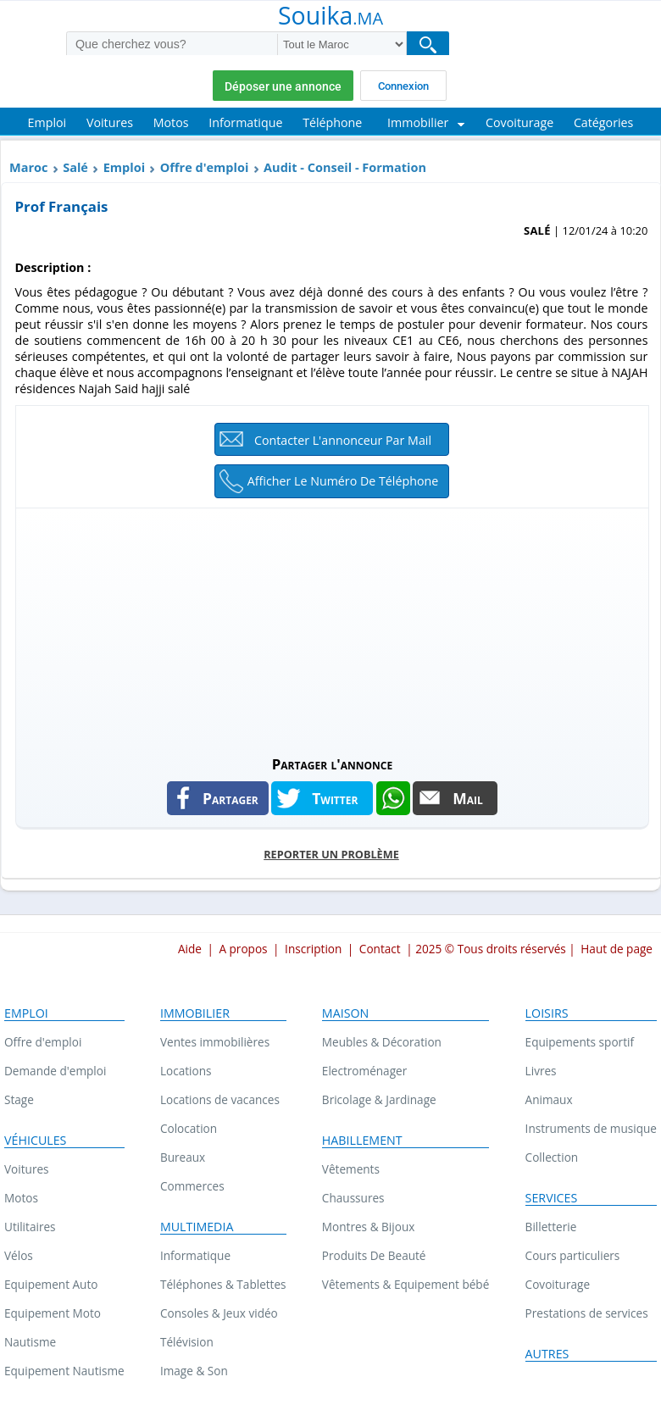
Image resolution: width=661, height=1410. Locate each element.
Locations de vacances (220, 1099)
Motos (21, 1198)
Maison (345, 1013)
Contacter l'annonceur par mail (342, 440)
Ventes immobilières (214, 1042)
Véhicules (35, 1140)
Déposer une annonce (283, 86)
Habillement (362, 1140)
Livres (541, 1071)
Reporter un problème (331, 854)
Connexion (403, 86)
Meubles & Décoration (382, 1042)
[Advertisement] (332, 627)
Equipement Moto (52, 1313)
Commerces (192, 1186)
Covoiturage (557, 1284)
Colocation (188, 1128)
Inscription (313, 949)
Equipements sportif (579, 1042)
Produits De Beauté (374, 1255)
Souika (330, 17)
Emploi (124, 166)
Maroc (28, 166)
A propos (243, 949)
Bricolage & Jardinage (379, 1099)
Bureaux (182, 1157)
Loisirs (547, 1013)
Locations (186, 1071)
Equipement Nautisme (64, 1371)
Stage (19, 1099)
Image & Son (194, 1371)
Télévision (187, 1342)
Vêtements (351, 1169)
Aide (190, 949)
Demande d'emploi (55, 1071)
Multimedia (197, 1227)
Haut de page (616, 949)
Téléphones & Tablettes (223, 1284)
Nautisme (30, 1342)
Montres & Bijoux (368, 1226)
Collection (552, 1157)
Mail (468, 798)
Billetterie (551, 1226)
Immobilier (195, 1013)
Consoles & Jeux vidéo (219, 1313)
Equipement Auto (50, 1284)
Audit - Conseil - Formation (345, 166)
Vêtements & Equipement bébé (405, 1284)
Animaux (549, 1099)
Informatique (195, 1255)
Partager (230, 798)
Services (551, 1198)
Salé (75, 166)
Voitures (26, 1169)
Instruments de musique (591, 1128)
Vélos (18, 1255)
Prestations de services (586, 1313)
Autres (547, 1354)
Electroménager (364, 1071)
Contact (380, 949)
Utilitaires (30, 1226)
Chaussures (353, 1198)
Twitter (335, 798)
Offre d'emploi (204, 166)
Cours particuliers (572, 1255)
